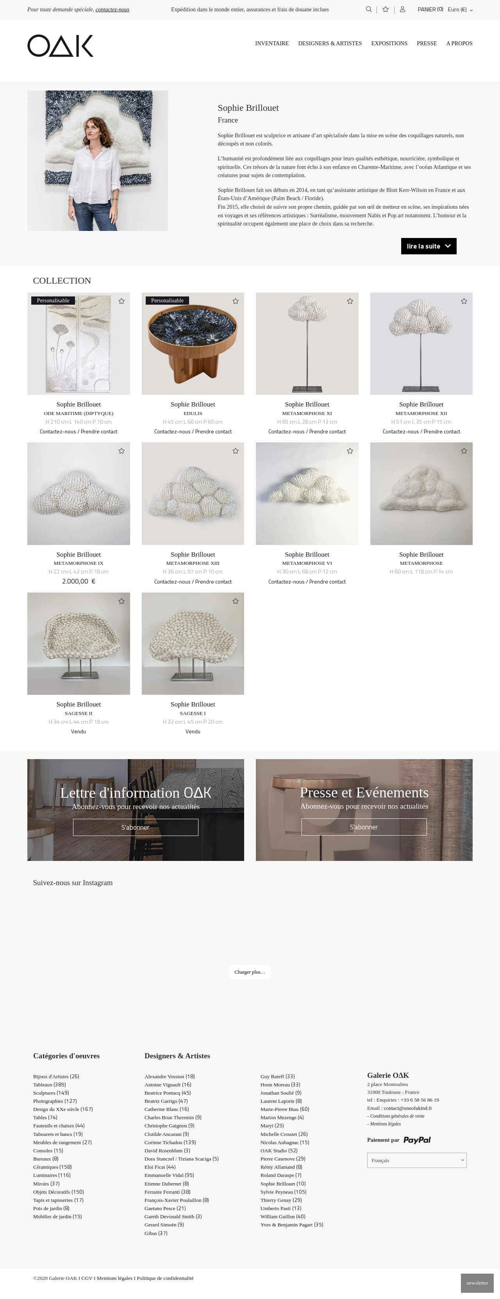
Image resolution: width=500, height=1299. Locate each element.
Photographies (55, 1101)
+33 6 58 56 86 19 (420, 1100)
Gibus (156, 1233)
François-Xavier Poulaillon (177, 1200)
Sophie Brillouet (78, 404)
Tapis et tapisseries (58, 1200)
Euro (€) (457, 9)
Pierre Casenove (283, 1159)
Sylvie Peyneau (284, 1192)
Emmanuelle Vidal (169, 1175)
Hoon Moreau (280, 1085)
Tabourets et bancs (58, 1134)
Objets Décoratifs (58, 1192)
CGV (87, 1278)
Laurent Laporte (281, 1101)
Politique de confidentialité (165, 1278)
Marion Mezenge (282, 1117)
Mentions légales (114, 1278)
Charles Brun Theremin (173, 1117)
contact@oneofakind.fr (408, 1108)
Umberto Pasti (281, 1208)
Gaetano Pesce (165, 1208)
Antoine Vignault (168, 1085)
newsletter (477, 1283)
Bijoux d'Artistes (56, 1076)
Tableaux (49, 1085)
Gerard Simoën (164, 1225)
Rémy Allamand (281, 1167)
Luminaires (52, 1175)
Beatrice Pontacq (168, 1093)
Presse (427, 43)
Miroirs (46, 1184)
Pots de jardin (51, 1208)
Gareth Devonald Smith (173, 1216)
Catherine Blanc (167, 1109)
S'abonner (135, 827)
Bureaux (46, 1159)
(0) (440, 9)
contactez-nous (112, 9)
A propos (459, 43)
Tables (45, 1117)
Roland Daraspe (281, 1175)
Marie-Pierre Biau (285, 1109)
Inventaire (272, 43)
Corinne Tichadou (170, 1142)
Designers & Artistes (330, 43)
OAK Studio (279, 1150)
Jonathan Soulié (281, 1093)
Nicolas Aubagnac (285, 1142)
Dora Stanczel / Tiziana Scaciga (182, 1159)
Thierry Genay (281, 1200)
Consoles (48, 1150)
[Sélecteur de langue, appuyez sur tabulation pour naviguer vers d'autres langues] (417, 1160)
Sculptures (51, 1093)
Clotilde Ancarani (167, 1134)
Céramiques (52, 1167)
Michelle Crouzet (284, 1134)
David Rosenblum (167, 1150)
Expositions (389, 43)
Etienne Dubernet (167, 1184)
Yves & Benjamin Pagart (292, 1225)
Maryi (272, 1126)
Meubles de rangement (62, 1142)
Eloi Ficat (160, 1167)
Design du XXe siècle (63, 1109)
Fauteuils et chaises (59, 1126)
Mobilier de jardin (57, 1216)
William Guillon (283, 1216)
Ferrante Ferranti (168, 1192)
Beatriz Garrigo (166, 1101)
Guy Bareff (278, 1076)
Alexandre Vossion (170, 1076)
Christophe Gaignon (170, 1126)
